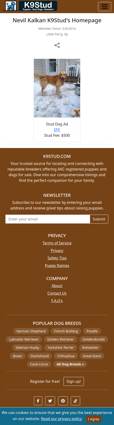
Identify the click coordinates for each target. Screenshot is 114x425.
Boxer (17, 356)
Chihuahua (65, 356)
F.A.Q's (57, 300)
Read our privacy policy (61, 418)
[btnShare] (57, 45)
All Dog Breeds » (70, 364)
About (57, 285)
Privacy (57, 250)
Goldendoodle (94, 339)
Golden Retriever (60, 339)
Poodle (92, 331)
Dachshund (40, 356)
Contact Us (57, 293)
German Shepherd (31, 331)
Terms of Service (57, 243)
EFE (57, 129)
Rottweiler (90, 347)
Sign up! (74, 381)
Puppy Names (57, 265)
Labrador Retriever (24, 339)
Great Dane (92, 356)
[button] (38, 400)
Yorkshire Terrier (60, 347)
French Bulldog (66, 331)
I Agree (93, 419)
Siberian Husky (27, 347)
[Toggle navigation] (104, 6)
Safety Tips (57, 258)
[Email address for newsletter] (47, 219)
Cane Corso (39, 364)
